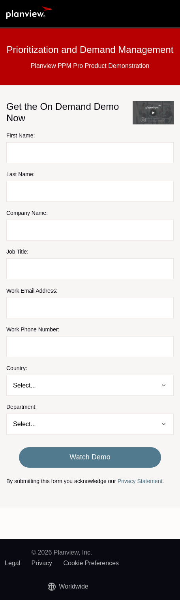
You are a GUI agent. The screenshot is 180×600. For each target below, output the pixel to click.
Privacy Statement (140, 481)
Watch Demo (89, 457)
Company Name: (27, 213)
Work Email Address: (32, 291)
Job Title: (17, 251)
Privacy (42, 563)
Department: (21, 407)
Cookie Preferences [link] (91, 563)
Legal (12, 563)
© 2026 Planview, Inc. (61, 552)
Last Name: (20, 174)
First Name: (20, 135)
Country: (16, 368)
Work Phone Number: (32, 329)
